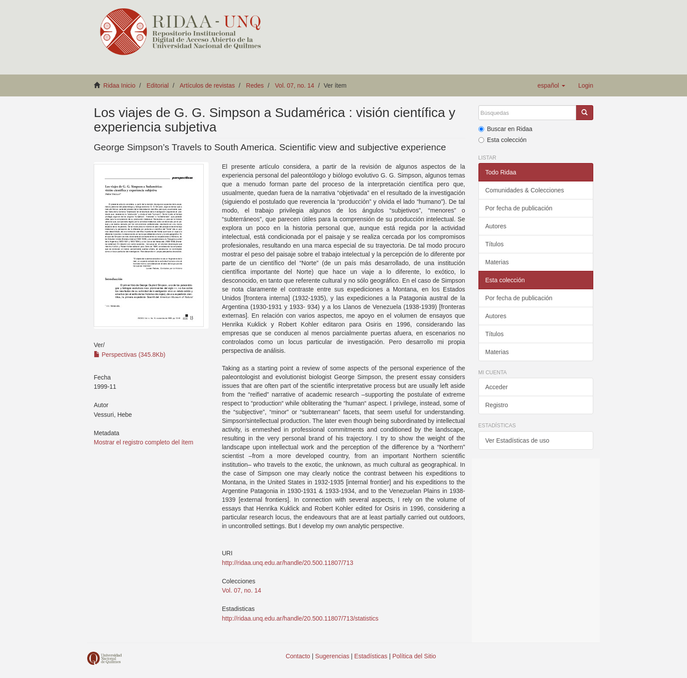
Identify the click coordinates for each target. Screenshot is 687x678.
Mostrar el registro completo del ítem (143, 442)
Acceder (496, 386)
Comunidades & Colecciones (524, 190)
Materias (497, 262)
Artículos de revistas (207, 85)
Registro (496, 404)
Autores (495, 226)
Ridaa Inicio (119, 85)
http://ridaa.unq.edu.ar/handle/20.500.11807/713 (287, 562)
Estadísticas (370, 656)
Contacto (298, 656)
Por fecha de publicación (518, 208)
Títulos (494, 244)
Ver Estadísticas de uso (517, 440)
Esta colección (502, 139)
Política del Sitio (414, 656)
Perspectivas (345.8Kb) (129, 354)
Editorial (158, 85)
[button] (551, 85)
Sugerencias (332, 656)
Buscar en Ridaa (505, 128)
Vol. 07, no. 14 (295, 85)
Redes (255, 85)
